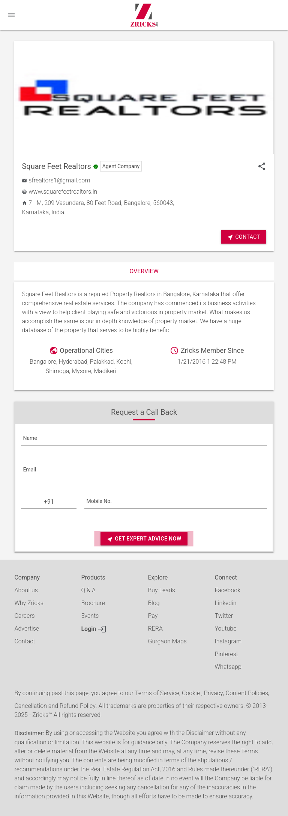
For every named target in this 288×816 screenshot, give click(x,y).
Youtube (226, 628)
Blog (154, 603)
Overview (144, 271)
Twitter (224, 615)
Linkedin (226, 603)
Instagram (228, 641)
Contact (243, 237)
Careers (24, 615)
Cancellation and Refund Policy (54, 705)
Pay (153, 615)
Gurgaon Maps (167, 641)
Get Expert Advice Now (143, 539)
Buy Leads (161, 590)
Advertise (26, 628)
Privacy (213, 693)
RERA (155, 628)
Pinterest (226, 654)
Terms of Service (157, 693)
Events (90, 615)
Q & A (88, 590)
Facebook (227, 590)
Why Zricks (28, 603)
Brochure (93, 603)
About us (26, 590)
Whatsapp (228, 666)
